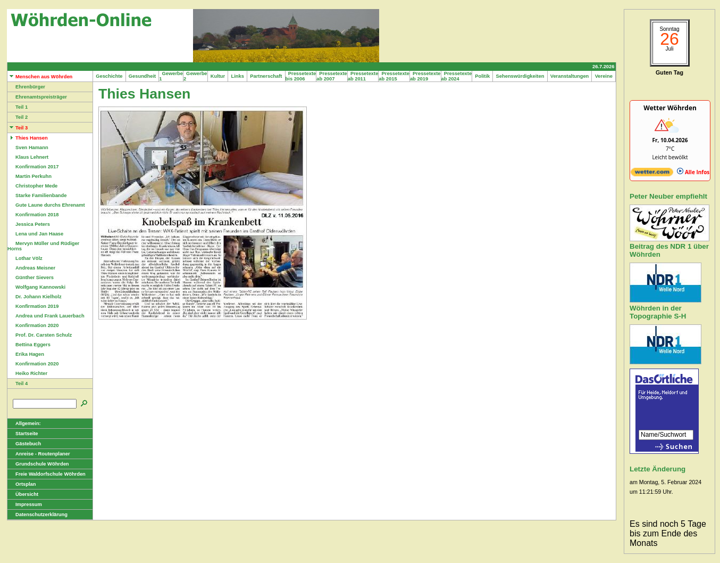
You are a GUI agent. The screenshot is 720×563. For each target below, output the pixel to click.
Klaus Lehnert (27, 157)
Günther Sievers (30, 277)
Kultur (218, 76)
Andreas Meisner (31, 268)
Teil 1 (17, 107)
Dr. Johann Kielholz (34, 296)
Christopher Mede (32, 186)
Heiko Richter (27, 373)
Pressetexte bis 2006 (301, 76)
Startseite (22, 433)
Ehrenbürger (26, 86)
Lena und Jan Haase (35, 233)
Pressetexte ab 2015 (394, 76)
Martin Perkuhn (29, 176)
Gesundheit (142, 76)
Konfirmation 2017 (32, 166)
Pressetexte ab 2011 (363, 76)
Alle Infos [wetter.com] (693, 172)
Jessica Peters (28, 224)
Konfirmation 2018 (32, 214)
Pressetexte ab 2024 (456, 76)
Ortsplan (21, 484)
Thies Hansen (27, 138)
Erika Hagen (25, 354)
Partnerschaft (266, 76)
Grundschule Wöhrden (38, 464)
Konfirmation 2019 (32, 306)
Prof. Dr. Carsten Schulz (39, 335)
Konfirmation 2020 (32, 325)
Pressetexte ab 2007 (331, 76)
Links (237, 76)
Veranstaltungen (570, 76)
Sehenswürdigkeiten (520, 76)
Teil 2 (17, 117)
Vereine (603, 76)
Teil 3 (17, 127)
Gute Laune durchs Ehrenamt (46, 205)
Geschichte (109, 76)
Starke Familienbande (36, 195)
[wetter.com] (652, 174)
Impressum (24, 504)
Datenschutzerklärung (37, 514)
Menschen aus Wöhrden (39, 76)
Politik (482, 76)
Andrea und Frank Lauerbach (46, 316)
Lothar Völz (25, 258)
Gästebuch (24, 443)
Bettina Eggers (29, 344)
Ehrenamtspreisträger (37, 97)
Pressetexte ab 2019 (425, 76)
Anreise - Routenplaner (38, 453)
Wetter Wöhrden (670, 107)
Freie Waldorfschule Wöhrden (46, 474)
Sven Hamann (27, 147)
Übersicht (22, 494)
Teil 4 (17, 383)
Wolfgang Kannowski (36, 287)
